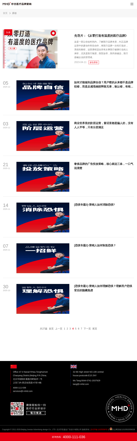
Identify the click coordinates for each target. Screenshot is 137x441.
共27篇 (43, 336)
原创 (14, 13)
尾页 (94, 336)
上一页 (58, 336)
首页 (5, 13)
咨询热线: (68, 437)
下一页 (87, 336)
